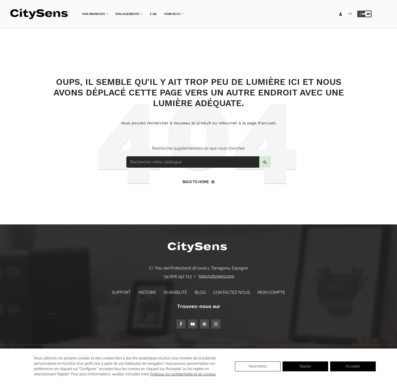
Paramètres (257, 366)
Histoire (147, 292)
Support (121, 292)
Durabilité (175, 292)
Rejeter (305, 366)
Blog (200, 292)
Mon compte (271, 292)
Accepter (353, 366)
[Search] (198, 162)
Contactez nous (231, 292)
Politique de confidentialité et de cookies (183, 374)
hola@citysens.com (216, 276)
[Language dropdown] (350, 14)
